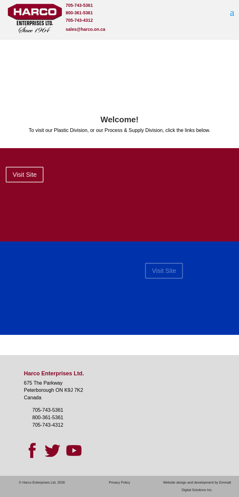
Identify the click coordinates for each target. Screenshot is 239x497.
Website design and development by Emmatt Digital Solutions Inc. (197, 486)
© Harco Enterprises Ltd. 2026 (42, 482)
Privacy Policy (119, 482)
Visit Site (211, 270)
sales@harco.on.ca (85, 29)
